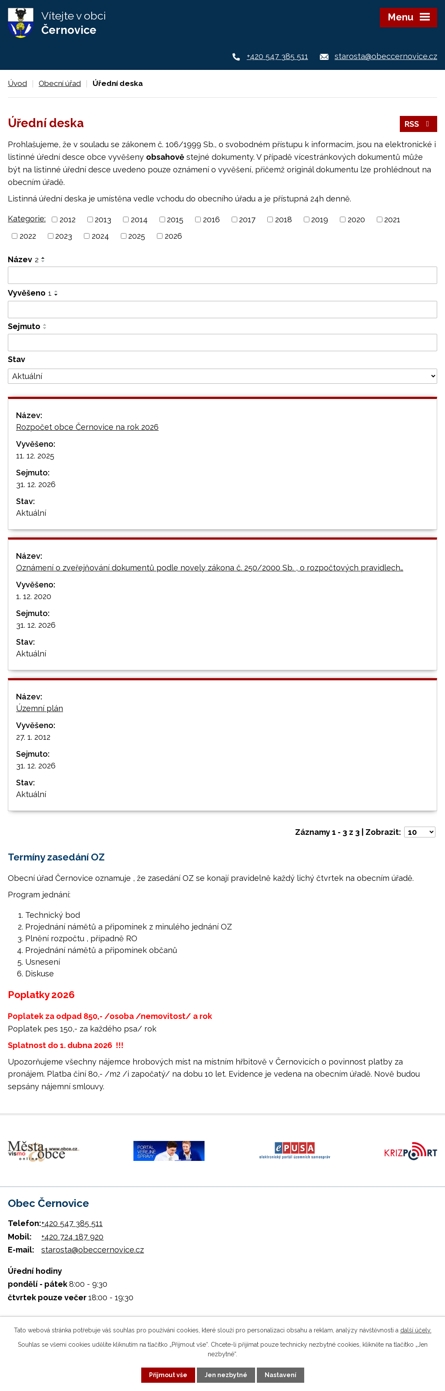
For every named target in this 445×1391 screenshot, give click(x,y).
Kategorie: (27, 218)
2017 (247, 219)
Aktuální (31, 513)
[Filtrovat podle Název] (222, 275)
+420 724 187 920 (72, 1236)
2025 (136, 236)
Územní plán (39, 708)
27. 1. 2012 (33, 737)
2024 (100, 236)
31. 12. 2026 (36, 484)
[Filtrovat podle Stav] (222, 376)
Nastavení (280, 1374)
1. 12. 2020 (33, 596)
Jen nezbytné (226, 1374)
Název (23, 259)
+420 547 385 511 (277, 56)
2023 (63, 236)
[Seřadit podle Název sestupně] (43, 261)
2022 (28, 236)
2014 (139, 219)
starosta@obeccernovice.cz (386, 56)
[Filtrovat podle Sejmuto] (222, 342)
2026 (173, 236)
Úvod (17, 83)
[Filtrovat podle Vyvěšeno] (222, 309)
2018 (283, 219)
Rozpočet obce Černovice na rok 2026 (87, 427)
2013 (103, 219)
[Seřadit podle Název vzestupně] (43, 258)
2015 (175, 219)
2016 (211, 219)
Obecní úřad (60, 83)
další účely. (416, 1330)
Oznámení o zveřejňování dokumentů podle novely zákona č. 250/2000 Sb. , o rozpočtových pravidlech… (209, 567)
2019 (319, 219)
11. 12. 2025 (35, 455)
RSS (419, 124)
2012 (68, 219)
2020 (356, 219)
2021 (392, 219)
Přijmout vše (168, 1374)
